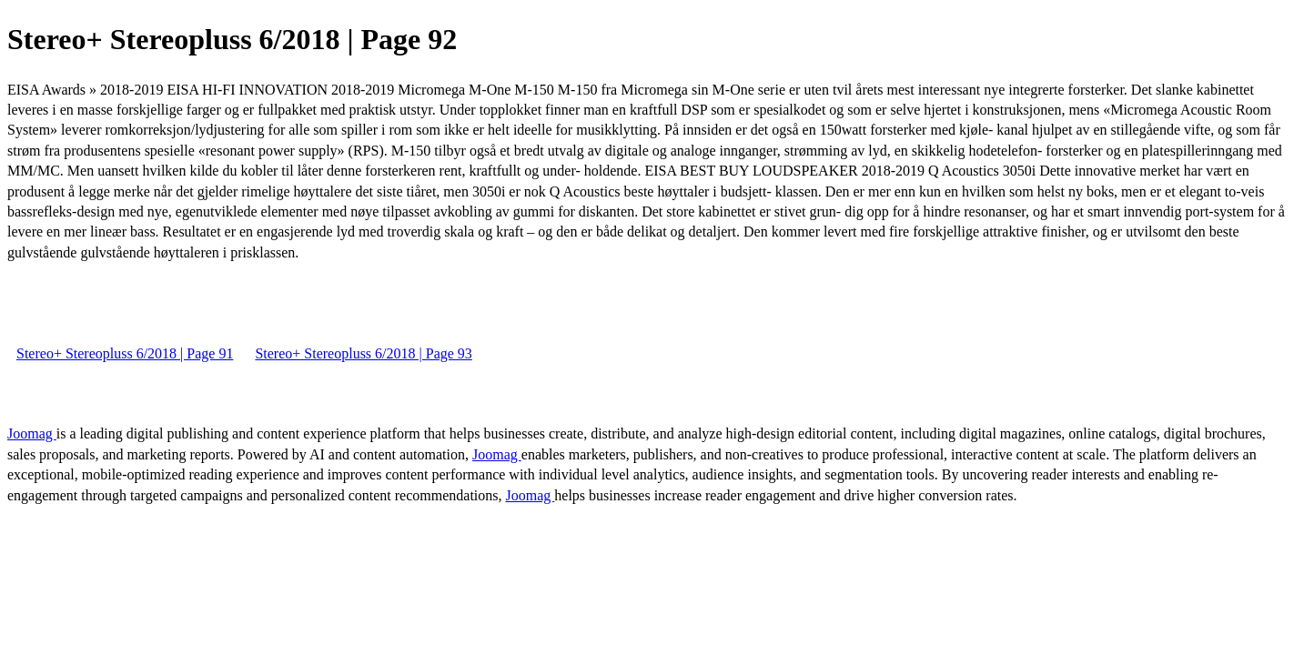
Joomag (31, 433)
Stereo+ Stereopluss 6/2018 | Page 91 (124, 353)
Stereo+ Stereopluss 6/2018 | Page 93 (363, 353)
